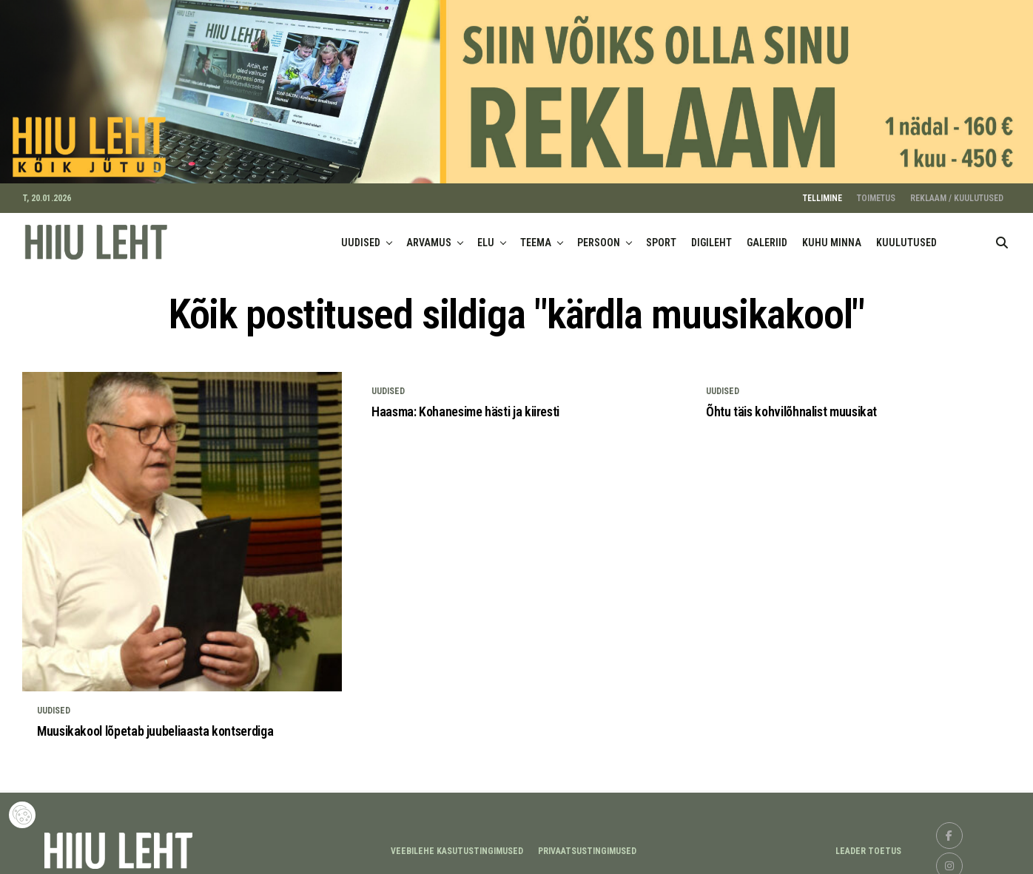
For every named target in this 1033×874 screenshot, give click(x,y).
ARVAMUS (428, 236)
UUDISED (360, 236)
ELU (485, 236)
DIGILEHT (711, 236)
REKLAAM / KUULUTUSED (956, 191)
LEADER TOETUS (868, 845)
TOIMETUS (876, 191)
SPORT (661, 236)
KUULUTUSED (906, 236)
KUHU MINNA (831, 236)
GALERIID (767, 236)
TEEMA (535, 236)
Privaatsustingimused (587, 845)
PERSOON (598, 236)
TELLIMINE (822, 191)
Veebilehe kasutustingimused (457, 845)
